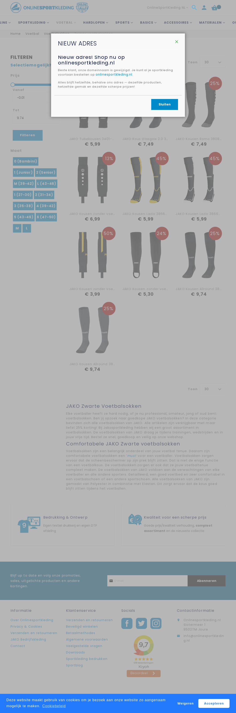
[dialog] (118, 356)
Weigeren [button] (186, 703)
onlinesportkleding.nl (139, 113)
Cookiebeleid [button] (54, 706)
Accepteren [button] (214, 703)
